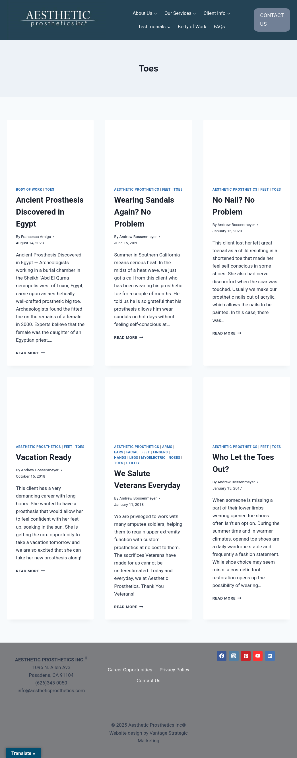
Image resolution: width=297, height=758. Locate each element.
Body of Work (192, 26)
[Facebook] (221, 656)
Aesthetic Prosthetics (136, 189)
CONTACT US (272, 19)
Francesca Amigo (36, 236)
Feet (166, 189)
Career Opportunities (130, 670)
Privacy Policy (174, 670)
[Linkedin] (270, 656)
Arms (167, 447)
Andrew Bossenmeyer (138, 236)
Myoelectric (153, 458)
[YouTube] (258, 656)
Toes (49, 189)
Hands (120, 458)
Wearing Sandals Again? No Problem (144, 212)
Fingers (160, 452)
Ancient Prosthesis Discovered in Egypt (50, 212)
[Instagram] (234, 656)
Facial (132, 452)
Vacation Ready (43, 457)
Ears (118, 452)
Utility (133, 463)
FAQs (219, 26)
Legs (133, 458)
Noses (174, 458)
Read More (30, 353)
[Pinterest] (246, 656)
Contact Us (148, 680)
